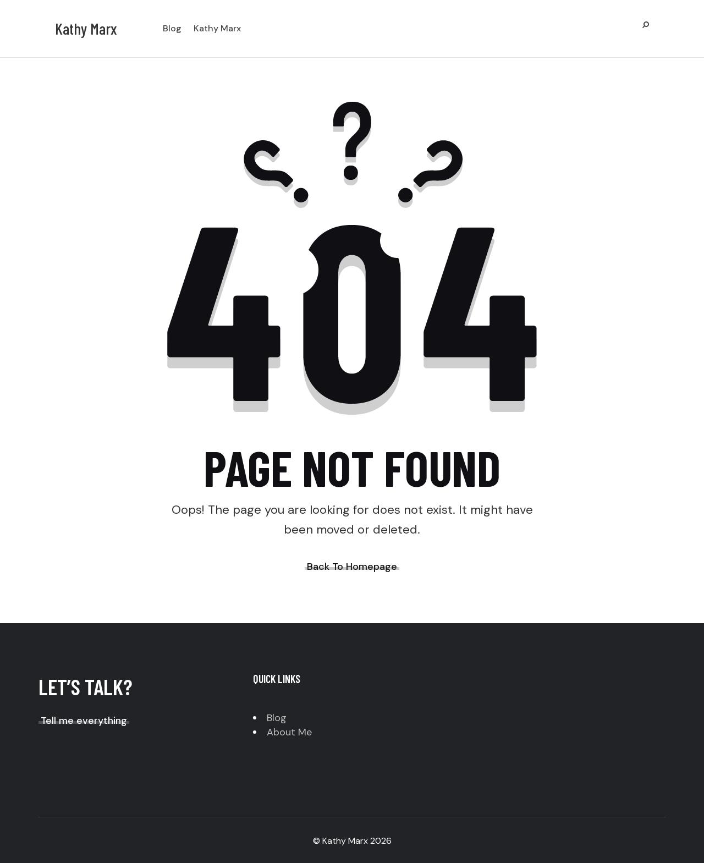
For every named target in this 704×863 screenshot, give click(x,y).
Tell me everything (84, 720)
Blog (277, 717)
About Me (289, 732)
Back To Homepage (352, 566)
